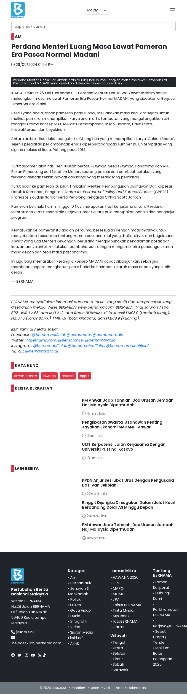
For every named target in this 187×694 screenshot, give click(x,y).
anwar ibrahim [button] (25, 376)
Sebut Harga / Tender (160, 637)
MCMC (119, 594)
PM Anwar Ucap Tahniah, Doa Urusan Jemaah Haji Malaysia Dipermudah (128, 403)
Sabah (118, 664)
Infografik (78, 621)
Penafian (78, 688)
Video (75, 626)
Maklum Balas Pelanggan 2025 (162, 656)
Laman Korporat (161, 584)
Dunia (75, 616)
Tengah (119, 642)
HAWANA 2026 (126, 577)
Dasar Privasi (100, 688)
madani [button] (68, 376)
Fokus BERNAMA (127, 605)
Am (73, 577)
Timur (118, 659)
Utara (118, 648)
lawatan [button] (49, 376)
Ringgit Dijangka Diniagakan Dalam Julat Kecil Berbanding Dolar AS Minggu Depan (128, 505)
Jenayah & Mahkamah (78, 591)
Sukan (75, 605)
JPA (116, 599)
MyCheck (121, 616)
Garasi (118, 626)
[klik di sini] (25, 632)
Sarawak (120, 669)
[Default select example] (97, 10)
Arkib (75, 643)
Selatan (119, 653)
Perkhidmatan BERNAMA (166, 612)
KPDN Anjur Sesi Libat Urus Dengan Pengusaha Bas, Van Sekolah (128, 483)
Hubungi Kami (161, 595)
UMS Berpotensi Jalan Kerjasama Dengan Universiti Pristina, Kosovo (124, 447)
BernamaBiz (81, 583)
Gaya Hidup (80, 610)
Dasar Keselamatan (130, 688)
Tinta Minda (123, 610)
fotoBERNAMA (125, 621)
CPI (116, 583)
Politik (75, 599)
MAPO (118, 588)
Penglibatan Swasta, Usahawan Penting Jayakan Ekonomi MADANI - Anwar (122, 425)
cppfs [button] (84, 376)
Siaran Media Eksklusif (80, 635)
